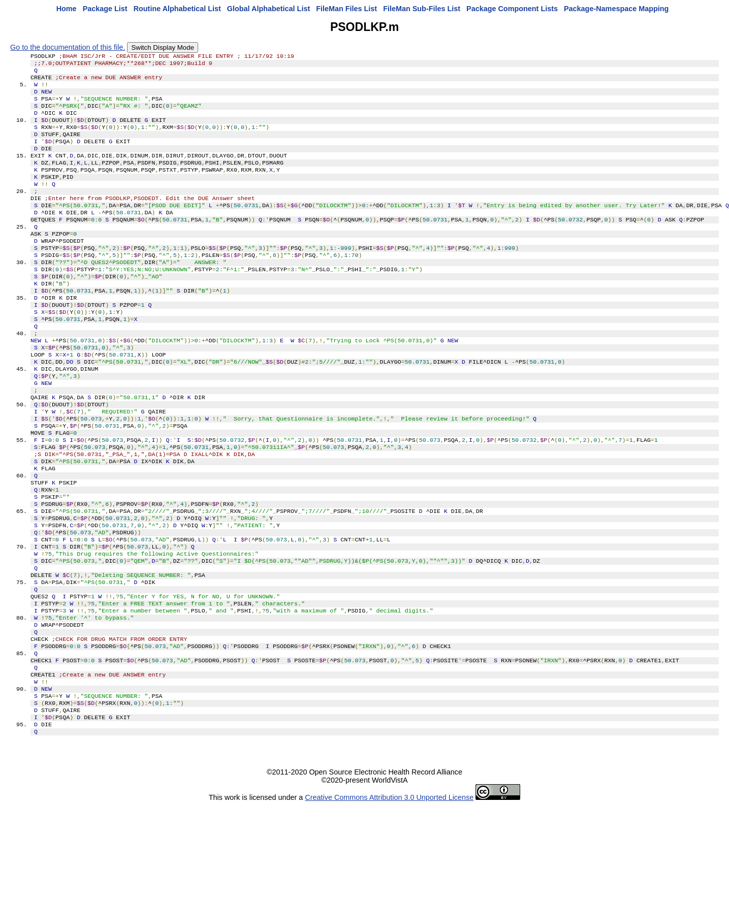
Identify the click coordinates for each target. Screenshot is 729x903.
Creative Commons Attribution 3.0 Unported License (389, 895)
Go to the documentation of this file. (67, 47)
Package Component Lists (512, 9)
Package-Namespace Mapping (616, 9)
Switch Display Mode (162, 47)
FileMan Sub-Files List (421, 9)
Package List (105, 9)
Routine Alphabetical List (177, 9)
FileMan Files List (346, 9)
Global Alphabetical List (268, 9)
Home (66, 9)
